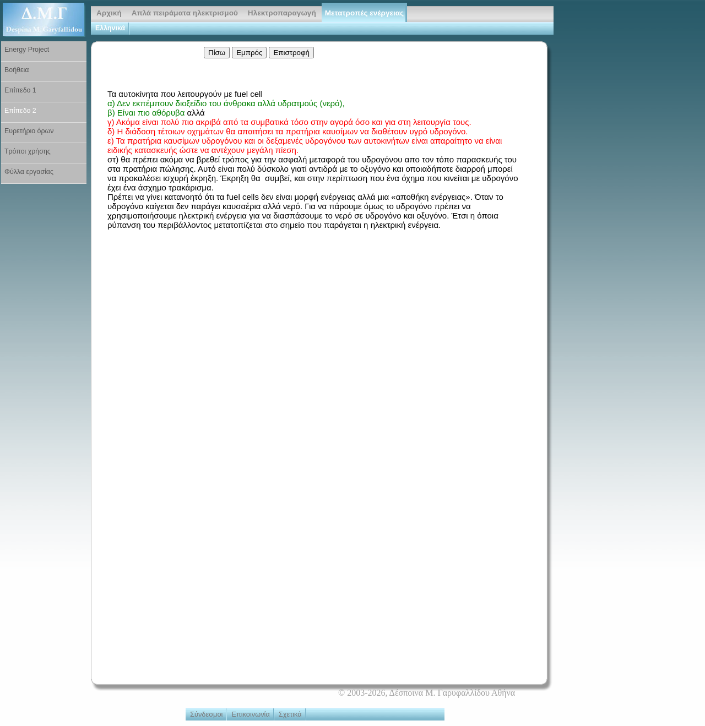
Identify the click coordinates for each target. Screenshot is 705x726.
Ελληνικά (110, 28)
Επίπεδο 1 (20, 90)
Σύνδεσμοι (206, 714)
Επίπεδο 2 (20, 110)
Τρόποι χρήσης (27, 151)
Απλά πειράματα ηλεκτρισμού (185, 13)
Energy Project (26, 49)
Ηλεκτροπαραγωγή (282, 13)
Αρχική (109, 13)
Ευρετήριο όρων (28, 131)
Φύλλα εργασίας (28, 172)
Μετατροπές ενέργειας (364, 13)
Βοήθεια (16, 70)
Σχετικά (290, 714)
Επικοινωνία (250, 714)
